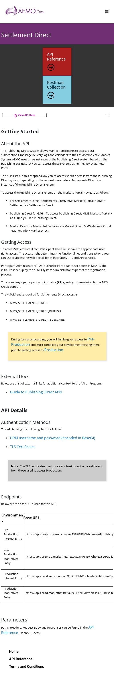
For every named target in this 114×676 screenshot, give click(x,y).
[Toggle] (107, 11)
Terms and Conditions (26, 666)
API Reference (20, 659)
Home (14, 651)
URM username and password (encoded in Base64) (52, 437)
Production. (54, 349)
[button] (24, 115)
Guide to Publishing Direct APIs (36, 392)
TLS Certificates (22, 446)
